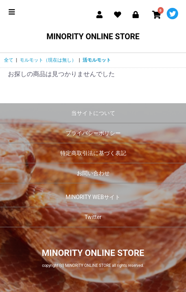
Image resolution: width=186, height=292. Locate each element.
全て (8, 60)
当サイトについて (93, 113)
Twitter (93, 217)
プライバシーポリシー (93, 133)
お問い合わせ (93, 173)
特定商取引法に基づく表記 (93, 153)
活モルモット (97, 60)
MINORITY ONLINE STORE (93, 36)
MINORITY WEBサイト (93, 197)
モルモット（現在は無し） (48, 60)
